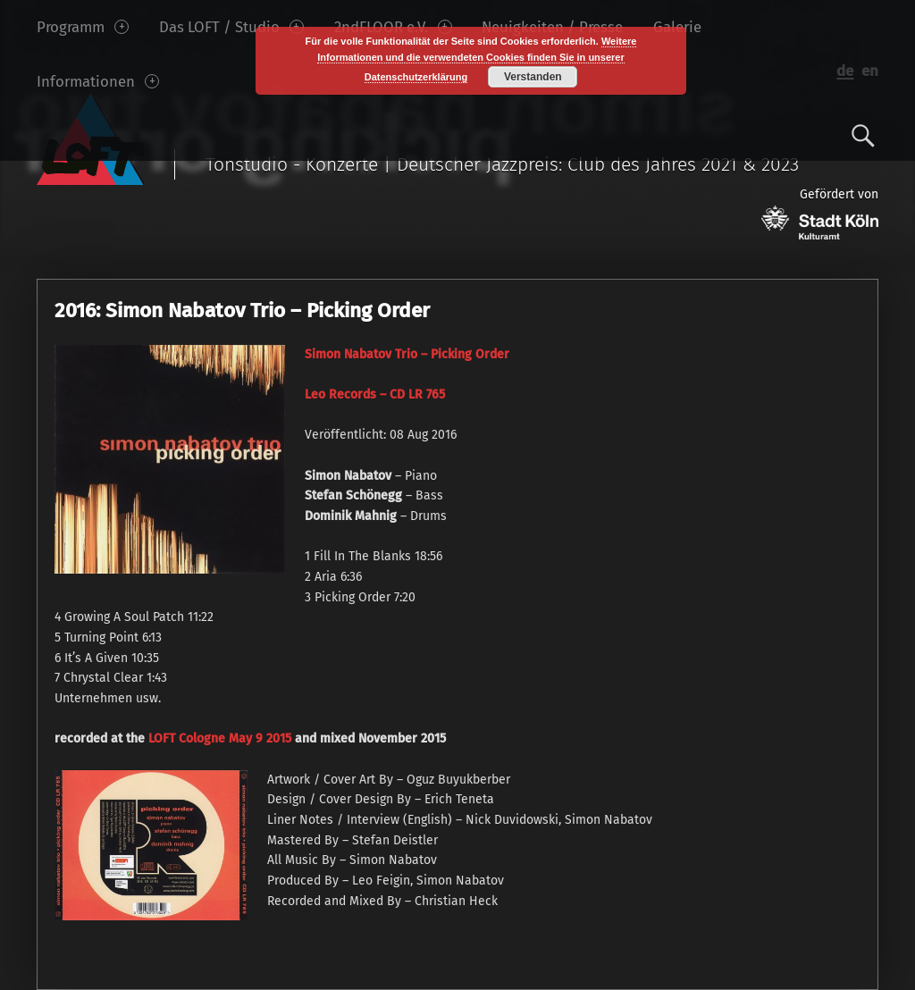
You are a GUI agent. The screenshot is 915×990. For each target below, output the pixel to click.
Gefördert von (819, 213)
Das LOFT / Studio (231, 27)
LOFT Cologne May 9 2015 (219, 738)
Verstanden (533, 77)
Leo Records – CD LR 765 (375, 394)
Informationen (98, 81)
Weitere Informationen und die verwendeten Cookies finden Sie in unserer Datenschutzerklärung (476, 59)
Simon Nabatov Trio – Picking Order (407, 354)
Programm (83, 27)
